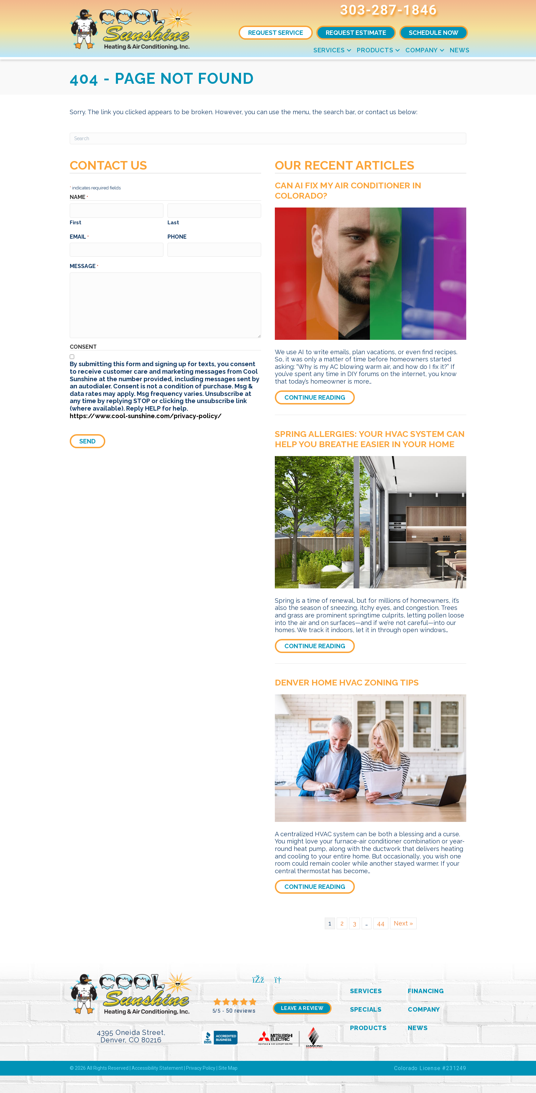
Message (84, 265)
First (75, 222)
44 (381, 923)
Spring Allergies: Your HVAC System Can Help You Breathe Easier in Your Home (370, 439)
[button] (349, 50)
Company (421, 50)
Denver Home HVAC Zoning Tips (347, 682)
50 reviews (240, 1011)
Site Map (228, 1068)
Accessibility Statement (157, 1068)
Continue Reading (319, 397)
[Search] (268, 138)
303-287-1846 (388, 10)
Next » (403, 923)
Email (79, 236)
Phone (177, 236)
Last (173, 222)
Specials (365, 1009)
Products (375, 50)
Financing (426, 991)
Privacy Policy (200, 1068)
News (460, 50)
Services (329, 50)
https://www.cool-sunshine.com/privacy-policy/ (146, 414)
